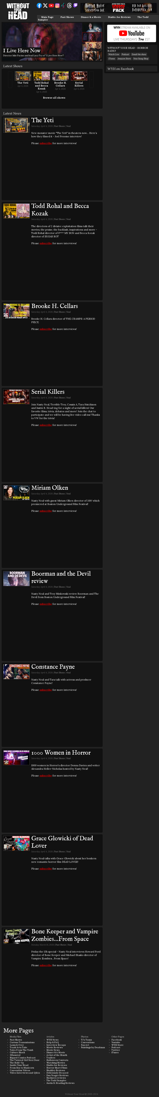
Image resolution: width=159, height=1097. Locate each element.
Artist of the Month (56, 1055)
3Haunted (15, 1055)
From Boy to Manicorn (22, 1067)
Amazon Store (124, 58)
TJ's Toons (86, 1039)
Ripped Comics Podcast (23, 1057)
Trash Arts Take (18, 1047)
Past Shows (67, 17)
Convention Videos (20, 1070)
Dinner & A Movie (55, 1052)
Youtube (115, 1042)
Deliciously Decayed (57, 1072)
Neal (68, 126)
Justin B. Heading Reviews (60, 1083)
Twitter (115, 1050)
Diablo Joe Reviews (119, 17)
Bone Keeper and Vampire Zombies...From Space (64, 935)
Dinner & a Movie (91, 17)
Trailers (50, 1057)
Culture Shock (17, 1052)
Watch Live (113, 54)
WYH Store (117, 1045)
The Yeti (22, 82)
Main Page (47, 17)
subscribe (46, 143)
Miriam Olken (49, 488)
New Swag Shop (140, 58)
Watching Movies (55, 1062)
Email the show (139, 54)
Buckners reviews (56, 1078)
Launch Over (17, 1045)
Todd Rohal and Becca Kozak (41, 85)
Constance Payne (53, 667)
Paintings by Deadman (93, 1047)
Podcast (125, 54)
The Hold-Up (17, 1062)
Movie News (53, 1050)
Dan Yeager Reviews (57, 1075)
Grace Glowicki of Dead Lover (62, 842)
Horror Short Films (56, 1067)
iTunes (111, 58)
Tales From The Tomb (21, 1050)
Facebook (116, 1039)
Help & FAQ (52, 1042)
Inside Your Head (19, 1065)
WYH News (52, 1039)
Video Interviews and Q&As (25, 1072)
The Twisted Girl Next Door (24, 1060)
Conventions (87, 1042)
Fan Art (85, 1045)
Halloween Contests (57, 1060)
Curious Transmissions (22, 1042)
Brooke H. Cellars (60, 84)
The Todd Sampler (56, 1080)
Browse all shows (54, 97)
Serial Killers (79, 84)
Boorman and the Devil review (61, 577)
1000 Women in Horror (61, 753)
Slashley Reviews (55, 1070)
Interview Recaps (56, 1045)
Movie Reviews (54, 1047)
